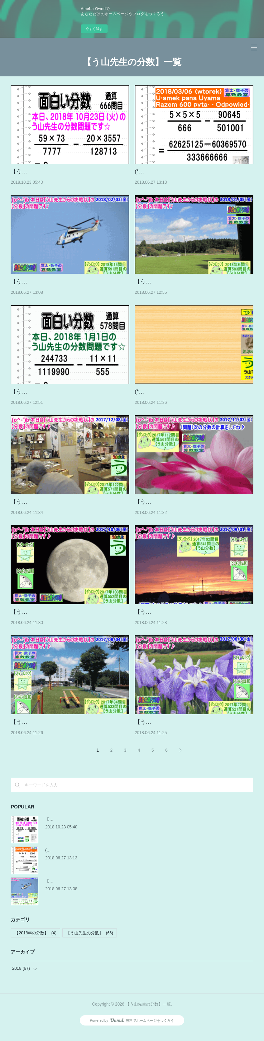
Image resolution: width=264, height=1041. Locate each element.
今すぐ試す (94, 29)
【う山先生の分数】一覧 (132, 62)
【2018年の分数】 (35, 941)
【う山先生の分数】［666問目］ (51, 171)
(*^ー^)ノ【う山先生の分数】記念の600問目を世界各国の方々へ (104, 858)
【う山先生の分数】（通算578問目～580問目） (69, 401)
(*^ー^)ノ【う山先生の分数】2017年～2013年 (191, 401)
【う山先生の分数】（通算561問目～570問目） (193, 511)
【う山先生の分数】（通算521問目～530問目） (193, 731)
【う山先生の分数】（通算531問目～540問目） (69, 731)
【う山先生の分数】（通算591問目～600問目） (69, 290)
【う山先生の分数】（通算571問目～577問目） (69, 511)
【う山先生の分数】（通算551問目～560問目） (69, 621)
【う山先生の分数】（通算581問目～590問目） (193, 290)
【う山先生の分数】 (89, 941)
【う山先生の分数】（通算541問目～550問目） (193, 621)
